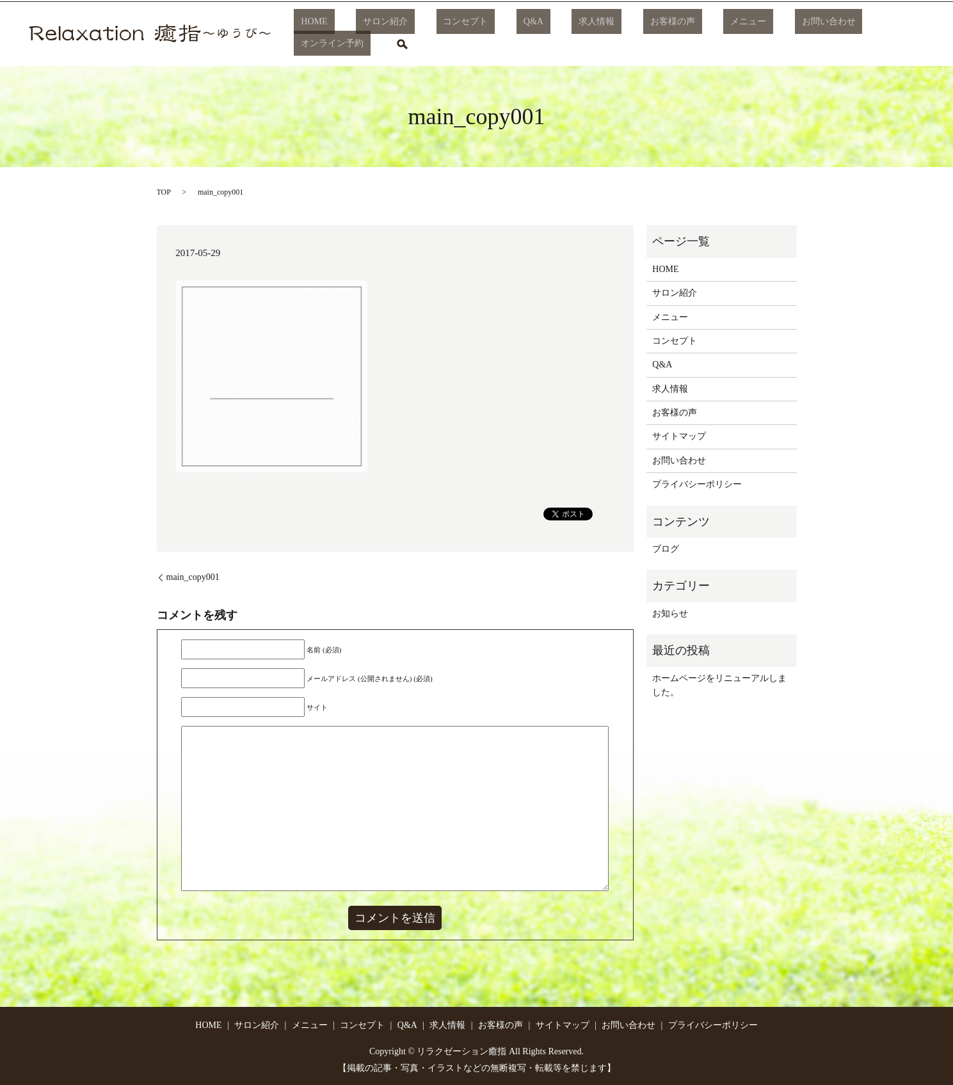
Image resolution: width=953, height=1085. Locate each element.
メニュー (696, 34)
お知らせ (670, 613)
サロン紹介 (402, 34)
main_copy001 (193, 577)
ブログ (665, 549)
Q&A (523, 34)
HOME (345, 34)
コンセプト (468, 34)
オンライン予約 (841, 34)
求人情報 (572, 34)
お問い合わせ (762, 34)
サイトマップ (679, 436)
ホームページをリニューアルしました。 (719, 685)
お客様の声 (633, 34)
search (904, 34)
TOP (164, 192)
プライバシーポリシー (697, 484)
